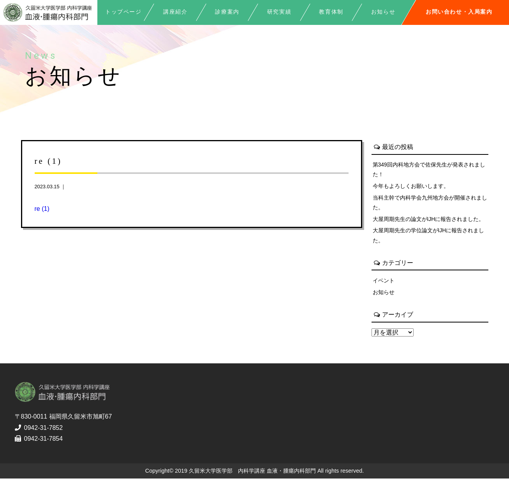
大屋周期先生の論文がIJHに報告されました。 (429, 220)
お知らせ (384, 295)
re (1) (42, 208)
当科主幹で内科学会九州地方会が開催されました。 (430, 204)
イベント (384, 283)
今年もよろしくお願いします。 (411, 187)
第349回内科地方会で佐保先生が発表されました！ (429, 169)
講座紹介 (175, 12)
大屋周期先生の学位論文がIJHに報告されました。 (429, 238)
